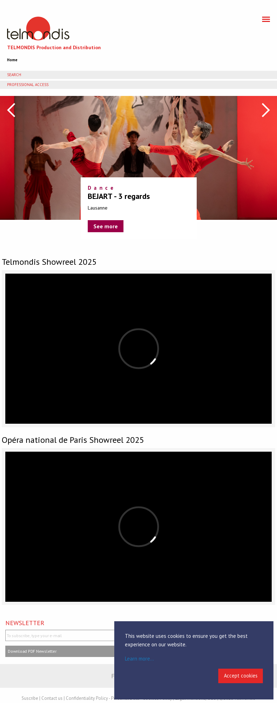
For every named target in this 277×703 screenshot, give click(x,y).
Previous (11, 110)
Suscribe (30, 698)
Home (12, 59)
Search (14, 74)
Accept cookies (241, 675)
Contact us (52, 698)
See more (105, 226)
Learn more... (139, 658)
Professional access (27, 84)
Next (266, 110)
